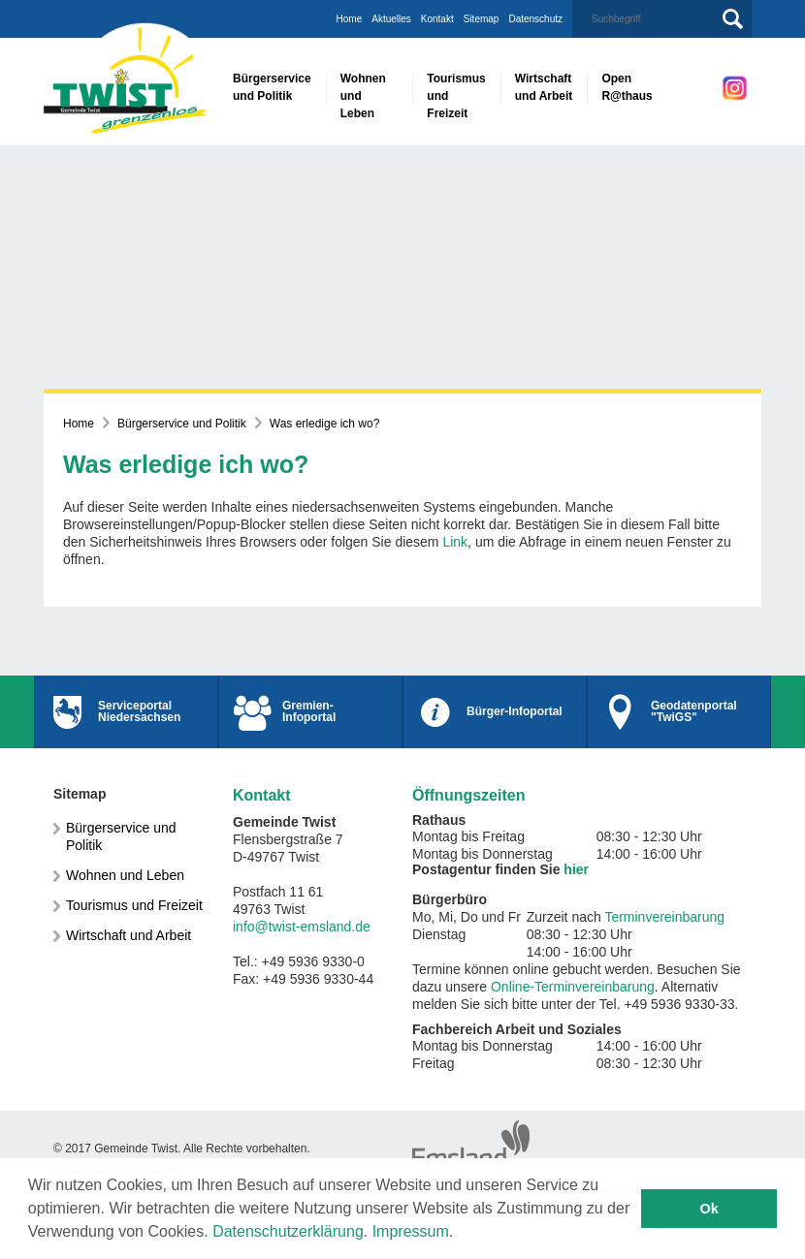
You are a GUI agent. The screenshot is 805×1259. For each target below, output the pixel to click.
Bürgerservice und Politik (181, 423)
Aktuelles (391, 19)
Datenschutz (535, 19)
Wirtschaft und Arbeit (128, 935)
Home (350, 19)
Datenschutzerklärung (288, 1231)
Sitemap (481, 19)
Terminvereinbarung (664, 917)
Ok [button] (709, 1208)
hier (576, 869)
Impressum (410, 1231)
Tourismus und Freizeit (134, 905)
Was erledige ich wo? (325, 423)
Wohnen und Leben (125, 875)
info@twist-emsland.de (301, 926)
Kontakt (437, 19)
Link (454, 542)
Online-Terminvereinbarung (573, 986)
